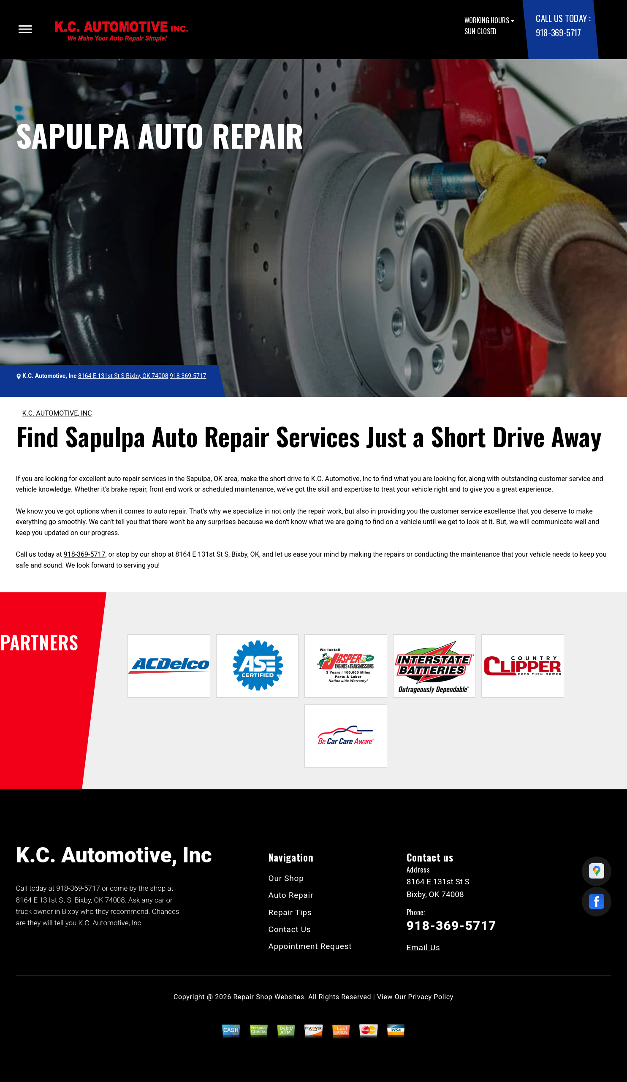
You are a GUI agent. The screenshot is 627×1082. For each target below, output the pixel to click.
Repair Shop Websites (268, 997)
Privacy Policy (430, 997)
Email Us (423, 947)
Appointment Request (310, 946)
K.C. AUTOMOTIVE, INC (57, 413)
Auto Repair (291, 895)
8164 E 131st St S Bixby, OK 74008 (123, 375)
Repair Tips (290, 912)
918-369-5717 (558, 32)
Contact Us (290, 929)
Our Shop (286, 878)
